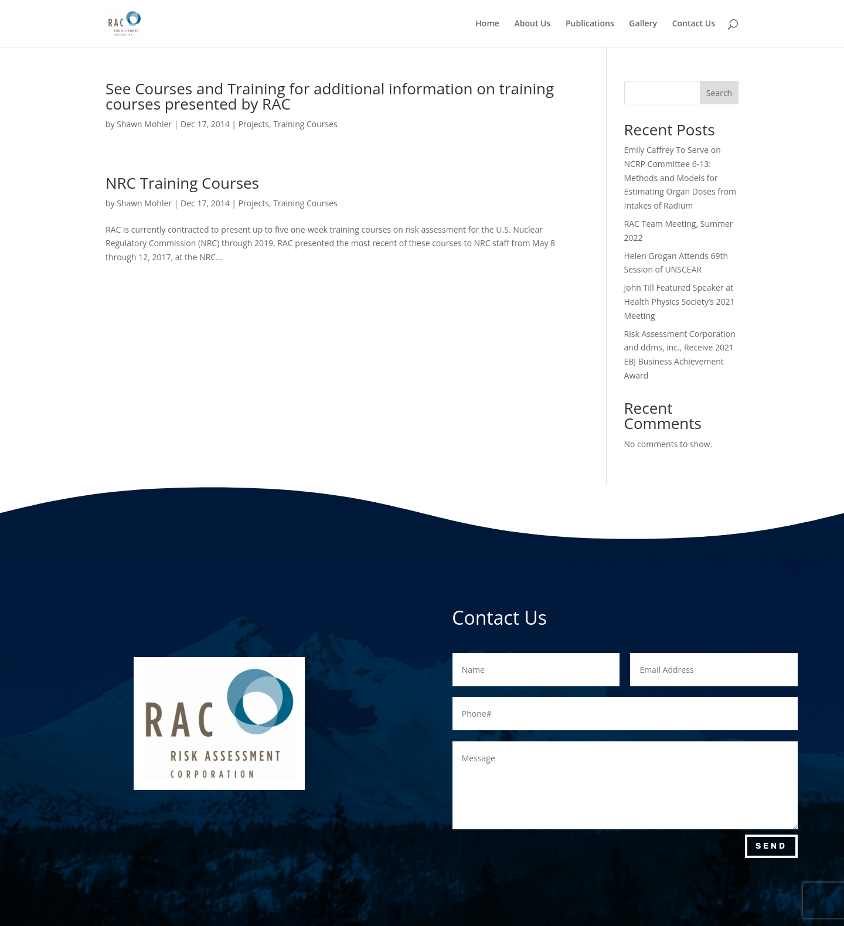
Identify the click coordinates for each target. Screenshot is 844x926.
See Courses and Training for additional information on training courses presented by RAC (330, 96)
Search (719, 92)
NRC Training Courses (182, 182)
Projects (254, 124)
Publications (590, 24)
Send (771, 846)
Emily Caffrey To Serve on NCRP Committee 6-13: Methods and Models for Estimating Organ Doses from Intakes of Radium (680, 177)
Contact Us (693, 24)
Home (487, 24)
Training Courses (305, 124)
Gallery (643, 24)
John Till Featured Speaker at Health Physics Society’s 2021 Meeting (679, 301)
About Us (532, 24)
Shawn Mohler (144, 124)
